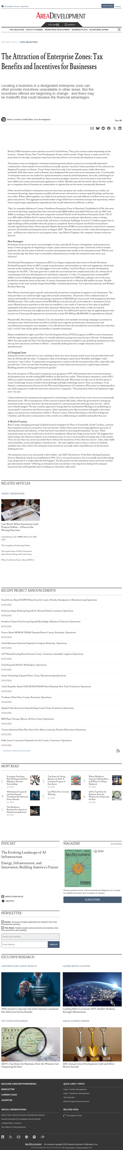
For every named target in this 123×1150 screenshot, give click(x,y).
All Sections (119, 29)
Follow (53, 25)
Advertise (25, 6)
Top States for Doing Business (13, 1127)
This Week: (29, 929)
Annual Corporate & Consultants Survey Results (21, 1119)
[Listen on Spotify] (30, 901)
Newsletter (8, 1089)
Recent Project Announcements (76, 1101)
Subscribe (107, 6)
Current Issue (9, 1095)
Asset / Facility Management (74, 1089)
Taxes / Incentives (12, 493)
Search (70, 25)
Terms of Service (82, 1147)
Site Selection (28, 42)
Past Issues (116, 844)
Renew (118, 7)
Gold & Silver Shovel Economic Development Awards (23, 1115)
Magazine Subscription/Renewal (19, 1084)
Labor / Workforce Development (76, 1093)
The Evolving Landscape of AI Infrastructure (23, 854)
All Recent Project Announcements (16, 751)
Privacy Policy (69, 1147)
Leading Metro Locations (11, 1123)
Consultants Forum (11, 6)
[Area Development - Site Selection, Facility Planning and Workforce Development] (61, 16)
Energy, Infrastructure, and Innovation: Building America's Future (29, 865)
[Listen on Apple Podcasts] (30, 896)
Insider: (29, 923)
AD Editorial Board (98, 30)
